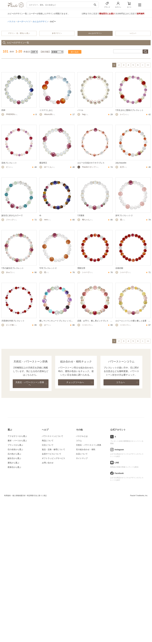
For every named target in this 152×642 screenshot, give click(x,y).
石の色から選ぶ (14, 454)
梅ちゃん (85, 219)
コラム (79, 440)
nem (45, 219)
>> (148, 65)
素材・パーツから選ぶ (17, 440)
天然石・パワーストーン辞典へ (29, 383)
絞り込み (75, 52)
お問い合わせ (47, 463)
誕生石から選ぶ (14, 458)
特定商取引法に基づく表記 (37, 496)
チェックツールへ (75, 382)
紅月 (121, 167)
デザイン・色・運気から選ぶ (19, 33)
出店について (82, 454)
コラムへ (120, 382)
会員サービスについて (51, 454)
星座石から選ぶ (14, 467)
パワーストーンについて (52, 436)
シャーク (85, 272)
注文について (47, 445)
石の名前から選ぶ (15, 449)
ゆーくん (47, 167)
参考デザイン (57, 33)
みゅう (8, 272)
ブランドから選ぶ (15, 445)
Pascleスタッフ (88, 167)
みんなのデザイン (40, 21)
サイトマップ (82, 458)
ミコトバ (85, 325)
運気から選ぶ (13, 463)
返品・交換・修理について (53, 449)
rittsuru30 (47, 114)
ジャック (9, 219)
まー (45, 325)
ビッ (7, 167)
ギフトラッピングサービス (53, 458)
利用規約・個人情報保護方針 (15, 496)
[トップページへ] (16, 7)
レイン (122, 114)
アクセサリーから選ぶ (17, 436)
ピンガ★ (9, 325)
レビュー (133, 33)
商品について (47, 440)
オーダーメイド (24, 21)
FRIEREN (9, 114)
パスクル (11, 21)
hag (82, 114)
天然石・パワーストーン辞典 (88, 445)
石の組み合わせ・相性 (85, 449)
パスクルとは (82, 436)
